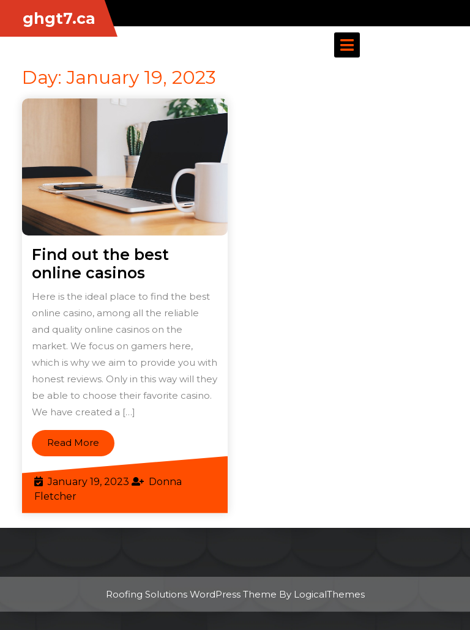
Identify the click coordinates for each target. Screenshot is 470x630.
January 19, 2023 (88, 481)
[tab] (347, 44)
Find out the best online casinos (100, 263)
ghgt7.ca (59, 18)
